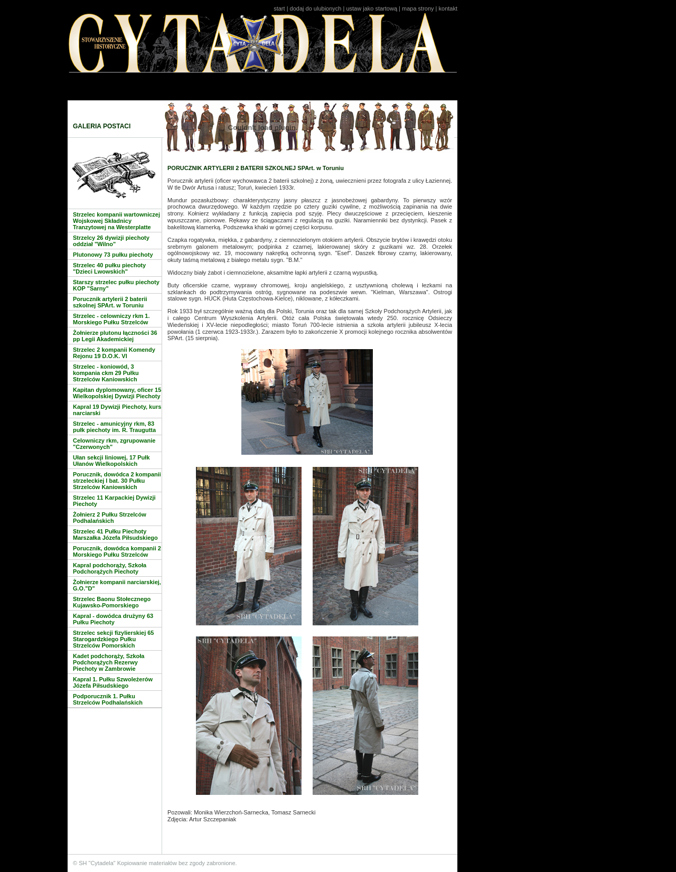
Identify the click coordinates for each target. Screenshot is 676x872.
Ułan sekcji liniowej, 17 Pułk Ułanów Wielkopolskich (111, 460)
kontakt (448, 8)
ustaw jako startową (371, 8)
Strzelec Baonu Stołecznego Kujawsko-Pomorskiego (112, 602)
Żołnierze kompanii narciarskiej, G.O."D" (117, 585)
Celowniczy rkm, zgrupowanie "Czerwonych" (114, 443)
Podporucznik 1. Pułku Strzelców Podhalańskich (108, 699)
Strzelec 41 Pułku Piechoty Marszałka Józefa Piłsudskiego (115, 534)
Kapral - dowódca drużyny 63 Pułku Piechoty (113, 619)
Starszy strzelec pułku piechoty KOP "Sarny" (116, 285)
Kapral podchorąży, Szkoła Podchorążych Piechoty (109, 568)
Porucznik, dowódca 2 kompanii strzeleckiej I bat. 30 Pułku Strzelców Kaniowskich (117, 480)
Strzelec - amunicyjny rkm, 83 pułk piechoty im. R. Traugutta (114, 426)
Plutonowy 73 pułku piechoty (113, 254)
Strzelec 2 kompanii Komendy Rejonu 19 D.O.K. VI (114, 352)
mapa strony (418, 8)
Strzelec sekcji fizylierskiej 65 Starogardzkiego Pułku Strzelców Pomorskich (113, 639)
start (279, 8)
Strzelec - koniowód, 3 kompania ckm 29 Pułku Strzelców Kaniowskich (106, 372)
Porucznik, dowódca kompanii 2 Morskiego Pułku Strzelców (117, 551)
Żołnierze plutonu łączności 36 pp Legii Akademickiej (115, 336)
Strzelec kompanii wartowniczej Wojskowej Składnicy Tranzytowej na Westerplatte (116, 220)
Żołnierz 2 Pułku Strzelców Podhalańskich (109, 517)
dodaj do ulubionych (316, 8)
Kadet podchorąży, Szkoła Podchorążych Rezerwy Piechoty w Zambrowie (109, 662)
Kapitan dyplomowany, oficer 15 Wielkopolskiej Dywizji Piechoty (117, 393)
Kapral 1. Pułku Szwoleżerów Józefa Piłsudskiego (113, 682)
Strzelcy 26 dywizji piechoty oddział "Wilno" (111, 241)
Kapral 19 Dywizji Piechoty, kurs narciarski (117, 410)
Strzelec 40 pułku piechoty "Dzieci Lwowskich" (109, 268)
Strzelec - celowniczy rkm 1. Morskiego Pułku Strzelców (111, 319)
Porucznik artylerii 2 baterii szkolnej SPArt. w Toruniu (110, 302)
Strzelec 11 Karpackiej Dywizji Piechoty (114, 500)
